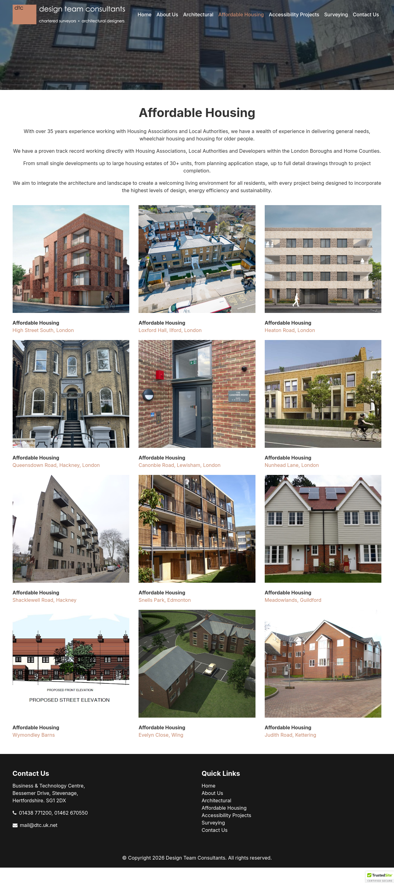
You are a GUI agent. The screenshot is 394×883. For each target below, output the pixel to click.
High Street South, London (43, 330)
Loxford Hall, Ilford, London (170, 330)
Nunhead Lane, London (292, 465)
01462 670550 (71, 813)
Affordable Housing (241, 14)
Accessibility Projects (294, 14)
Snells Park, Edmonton (165, 600)
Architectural (198, 14)
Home (144, 14)
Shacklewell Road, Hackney (45, 600)
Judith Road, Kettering (290, 735)
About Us (167, 14)
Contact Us (366, 14)
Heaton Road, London (290, 330)
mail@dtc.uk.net (39, 825)
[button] (380, 877)
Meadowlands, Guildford (293, 600)
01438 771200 (35, 813)
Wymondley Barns (34, 735)
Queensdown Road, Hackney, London (56, 465)
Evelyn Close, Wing (161, 735)
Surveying (336, 14)
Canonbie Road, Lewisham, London (179, 465)
